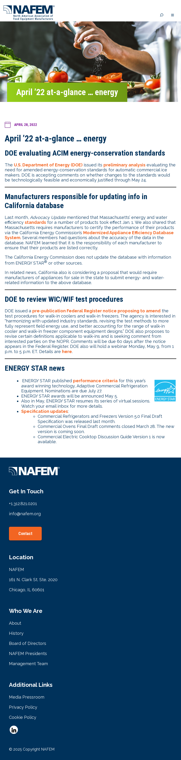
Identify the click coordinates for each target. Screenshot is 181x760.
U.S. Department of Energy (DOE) (48, 164)
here (67, 351)
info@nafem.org (25, 513)
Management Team (28, 663)
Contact (25, 533)
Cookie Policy (22, 717)
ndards (38, 222)
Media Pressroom (26, 697)
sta (28, 222)
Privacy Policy (23, 707)
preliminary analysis (124, 164)
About (15, 623)
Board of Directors (27, 643)
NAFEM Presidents (28, 653)
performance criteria (95, 380)
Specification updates (44, 411)
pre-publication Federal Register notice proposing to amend (96, 310)
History (16, 633)
